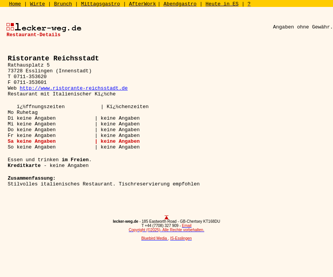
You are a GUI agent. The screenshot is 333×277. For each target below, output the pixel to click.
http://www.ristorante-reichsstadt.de (74, 88)
